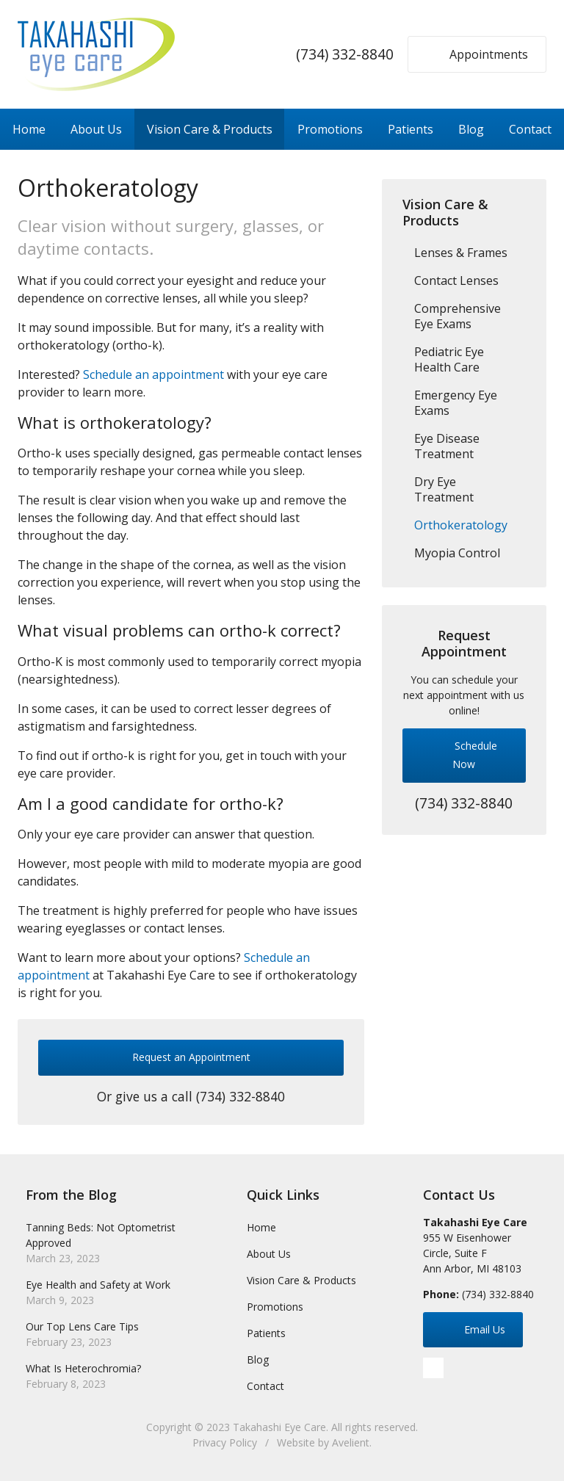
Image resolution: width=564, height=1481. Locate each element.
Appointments (474, 53)
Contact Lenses (456, 280)
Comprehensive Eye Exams (457, 316)
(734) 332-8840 (345, 54)
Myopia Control (457, 553)
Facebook (433, 1368)
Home (29, 129)
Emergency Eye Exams (455, 403)
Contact (530, 129)
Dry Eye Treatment (444, 489)
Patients (410, 129)
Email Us (470, 1329)
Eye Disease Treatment (447, 446)
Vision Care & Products (209, 129)
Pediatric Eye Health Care (449, 359)
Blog (471, 129)
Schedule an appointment (153, 374)
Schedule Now (461, 752)
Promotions (330, 129)
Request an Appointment (191, 1057)
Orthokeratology (460, 525)
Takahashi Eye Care (279, 1427)
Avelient (350, 1442)
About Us (96, 129)
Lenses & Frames (460, 253)
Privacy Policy (224, 1442)
